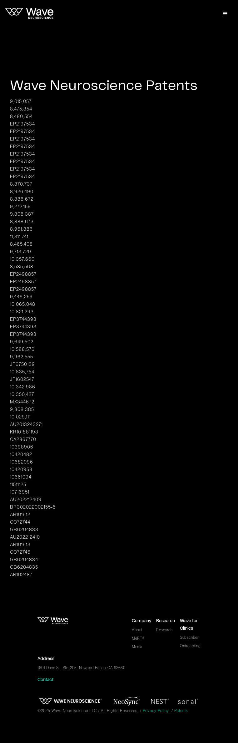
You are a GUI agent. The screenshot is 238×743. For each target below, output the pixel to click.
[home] (29, 14)
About (137, 630)
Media (137, 647)
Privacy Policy (156, 711)
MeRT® (138, 638)
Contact (45, 680)
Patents (181, 711)
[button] (225, 13)
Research (164, 630)
